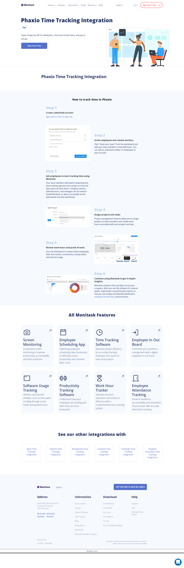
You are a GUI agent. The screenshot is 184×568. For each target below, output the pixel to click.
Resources (92, 5)
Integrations (80, 541)
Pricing (83, 5)
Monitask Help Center (138, 528)
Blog (77, 536)
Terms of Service (82, 527)
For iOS (106, 536)
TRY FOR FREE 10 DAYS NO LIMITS (129, 502)
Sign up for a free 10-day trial (60, 123)
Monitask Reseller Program (87, 549)
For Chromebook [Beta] (113, 541)
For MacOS (108, 523)
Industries (60, 5)
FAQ (133, 523)
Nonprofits (79, 545)
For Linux (107, 527)
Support (135, 519)
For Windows (109, 519)
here (144, 559)
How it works (72, 5)
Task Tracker (80, 532)
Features (49, 5)
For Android (108, 532)
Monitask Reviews (41, 530)
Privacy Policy (42, 555)
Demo (102, 5)
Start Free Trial (34, 52)
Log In (134, 5)
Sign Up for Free (149, 5)
